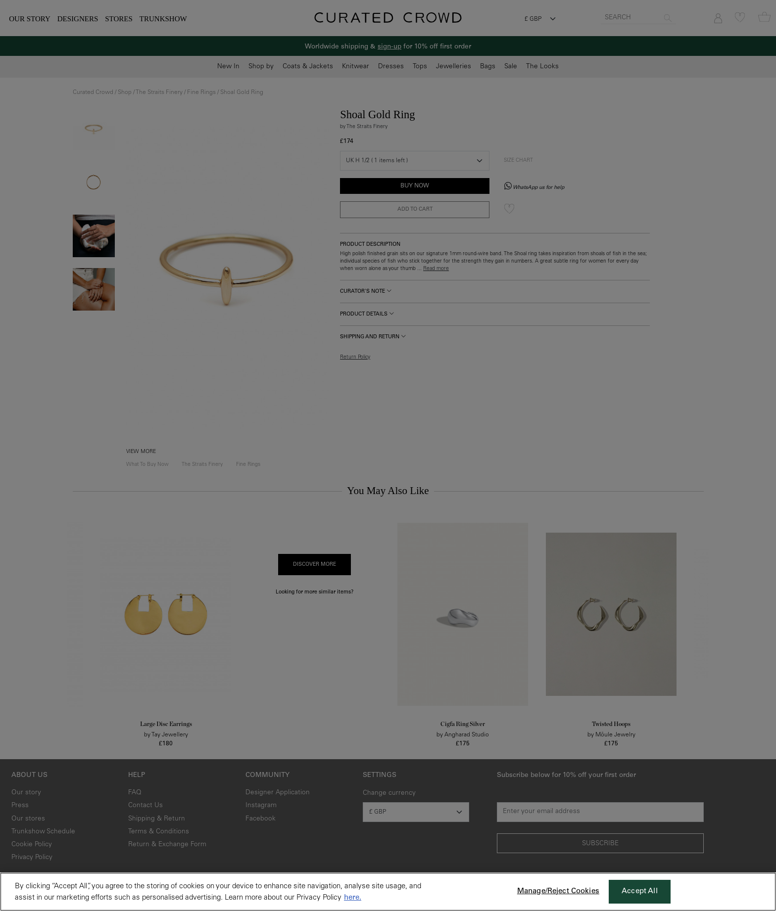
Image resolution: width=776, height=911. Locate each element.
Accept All (640, 891)
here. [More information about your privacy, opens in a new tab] (352, 898)
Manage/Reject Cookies (558, 891)
